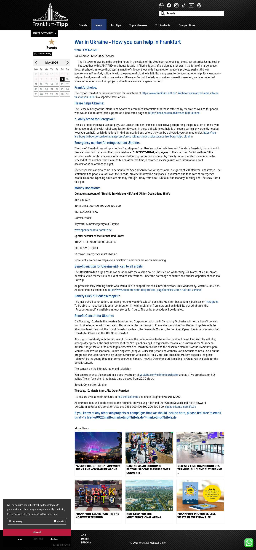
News (98, 25)
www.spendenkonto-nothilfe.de (93, 230)
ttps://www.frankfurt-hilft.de (159, 93)
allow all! (37, 532)
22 (56, 89)
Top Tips (116, 25)
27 (46, 94)
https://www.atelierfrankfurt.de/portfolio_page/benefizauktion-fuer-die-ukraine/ (154, 290)
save (20, 539)
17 (67, 84)
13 (46, 84)
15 (57, 84)
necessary (15, 521)
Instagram (211, 302)
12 (41, 84)
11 (36, 84)
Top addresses (138, 25)
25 (35, 94)
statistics (60, 521)
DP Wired (66, 545)
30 (62, 94)
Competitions (187, 25)
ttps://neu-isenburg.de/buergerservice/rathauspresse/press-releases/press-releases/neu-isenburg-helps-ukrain (145, 134)
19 (41, 89)
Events (83, 25)
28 (51, 94)
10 (67, 79)
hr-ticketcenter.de (127, 397)
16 (62, 84)
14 (51, 84)
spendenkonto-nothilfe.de (180, 407)
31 (67, 94)
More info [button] (53, 514)
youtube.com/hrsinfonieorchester (159, 375)
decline (54, 539)
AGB (83, 535)
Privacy (86, 542)
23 (62, 89)
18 (36, 89)
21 (51, 89)
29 (56, 94)
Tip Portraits (162, 25)
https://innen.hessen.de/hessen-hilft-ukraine (173, 113)
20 (46, 89)
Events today (44, 53)
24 (67, 89)
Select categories (43, 33)
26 (41, 94)
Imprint (85, 539)
